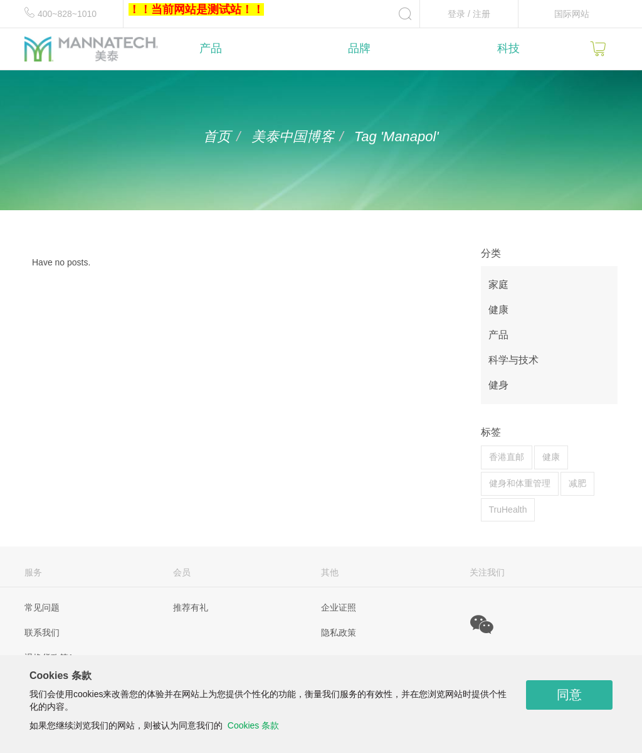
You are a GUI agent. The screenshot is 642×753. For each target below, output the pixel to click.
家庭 (498, 284)
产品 (498, 334)
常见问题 (42, 607)
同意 (569, 695)
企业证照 (338, 607)
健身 (498, 385)
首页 (217, 136)
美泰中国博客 (292, 136)
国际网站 (571, 14)
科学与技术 (513, 360)
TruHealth (508, 510)
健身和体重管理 (519, 483)
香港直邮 (506, 457)
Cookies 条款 (253, 725)
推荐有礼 (190, 607)
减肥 (577, 483)
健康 (498, 309)
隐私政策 (338, 633)
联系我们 (42, 633)
